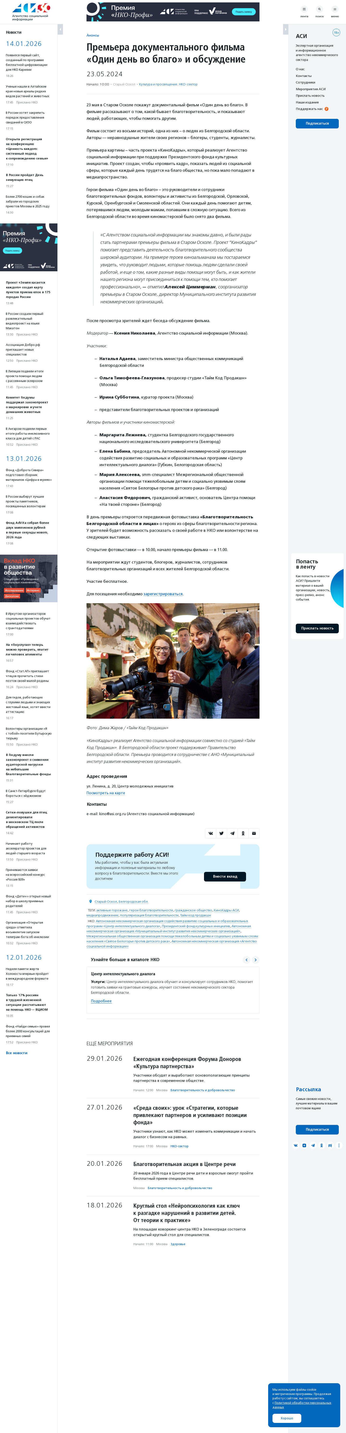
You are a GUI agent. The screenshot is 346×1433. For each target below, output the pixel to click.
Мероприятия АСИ (311, 89)
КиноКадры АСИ (226, 910)
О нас (300, 69)
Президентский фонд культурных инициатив (196, 926)
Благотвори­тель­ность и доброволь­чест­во (203, 1090)
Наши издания (307, 102)
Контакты (304, 76)
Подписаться (317, 123)
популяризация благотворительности (149, 915)
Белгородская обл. (133, 901)
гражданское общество (193, 910)
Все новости (16, 1053)
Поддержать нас (309, 109)
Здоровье (178, 1244)
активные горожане (112, 910)
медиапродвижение (102, 915)
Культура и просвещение (158, 84)
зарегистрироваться (163, 593)
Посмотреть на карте (105, 793)
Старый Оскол (106, 901)
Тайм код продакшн (195, 915)
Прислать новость (310, 95)
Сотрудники (305, 82)
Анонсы (92, 35)
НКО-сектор (188, 84)
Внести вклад (225, 876)
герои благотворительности (151, 910)
